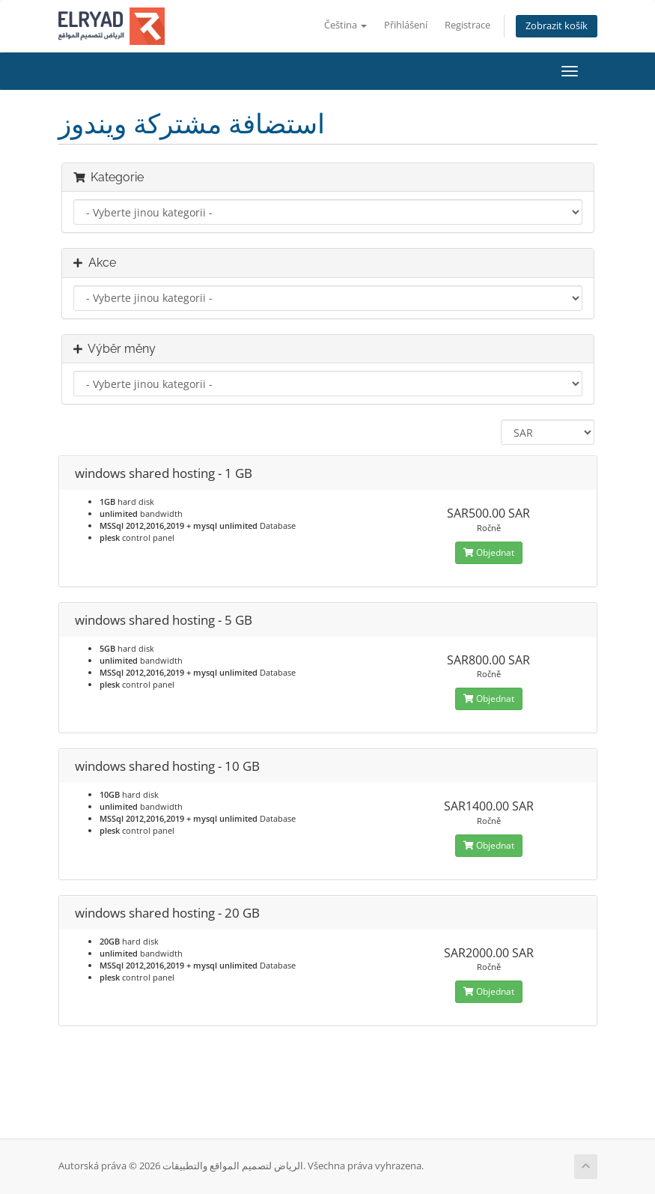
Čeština (345, 25)
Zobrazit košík (556, 25)
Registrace (467, 25)
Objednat (488, 552)
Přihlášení (405, 25)
